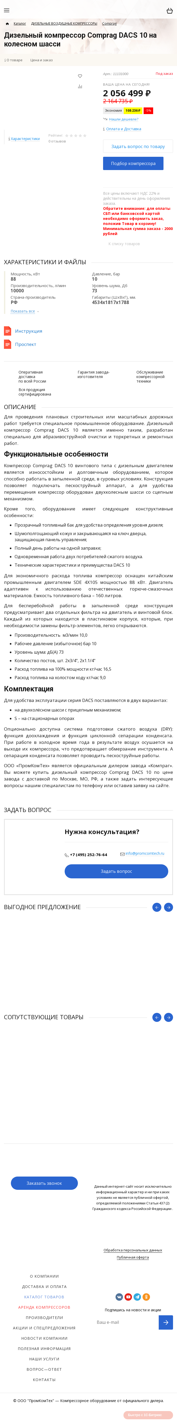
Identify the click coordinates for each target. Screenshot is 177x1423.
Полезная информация (44, 1348)
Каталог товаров (44, 1296)
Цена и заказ (41, 60)
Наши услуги (44, 1358)
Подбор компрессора (133, 163)
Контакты (44, 1379)
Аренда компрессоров (44, 1307)
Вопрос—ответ (44, 1369)
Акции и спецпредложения (44, 1327)
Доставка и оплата (44, 1286)
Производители (44, 1317)
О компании (44, 1276)
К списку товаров (124, 243)
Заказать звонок (44, 1183)
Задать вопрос (116, 871)
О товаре (15, 60)
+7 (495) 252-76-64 (88, 854)
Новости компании (44, 1338)
